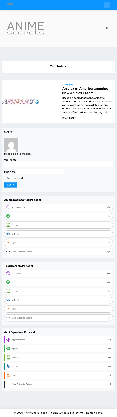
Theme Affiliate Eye (62, 412)
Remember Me (14, 178)
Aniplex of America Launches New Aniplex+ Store (85, 91)
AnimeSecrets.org (35, 412)
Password (9, 171)
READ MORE (70, 118)
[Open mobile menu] (107, 5)
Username (10, 159)
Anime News (67, 85)
